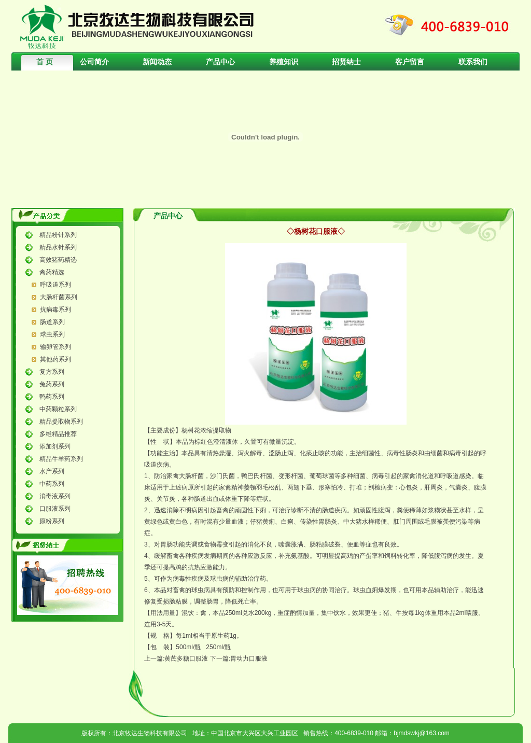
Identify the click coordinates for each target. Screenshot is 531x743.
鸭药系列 (51, 396)
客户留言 (409, 62)
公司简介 (94, 62)
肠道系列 (52, 322)
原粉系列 (51, 521)
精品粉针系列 (58, 235)
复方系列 (51, 371)
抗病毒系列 (55, 309)
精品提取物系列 (61, 421)
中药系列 (51, 483)
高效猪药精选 (58, 259)
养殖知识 (283, 62)
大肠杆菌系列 (58, 297)
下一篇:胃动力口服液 (239, 658)
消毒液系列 (55, 496)
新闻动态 (157, 62)
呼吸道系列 (55, 284)
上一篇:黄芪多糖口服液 (176, 658)
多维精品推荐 (58, 434)
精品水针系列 (58, 247)
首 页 (44, 62)
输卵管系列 (55, 347)
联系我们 (472, 62)
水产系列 (51, 471)
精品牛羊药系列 (61, 458)
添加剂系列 (55, 446)
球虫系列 (52, 334)
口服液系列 (55, 508)
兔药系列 (51, 384)
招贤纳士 (346, 62)
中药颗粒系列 (58, 409)
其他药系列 (55, 359)
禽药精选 (51, 272)
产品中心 (220, 62)
